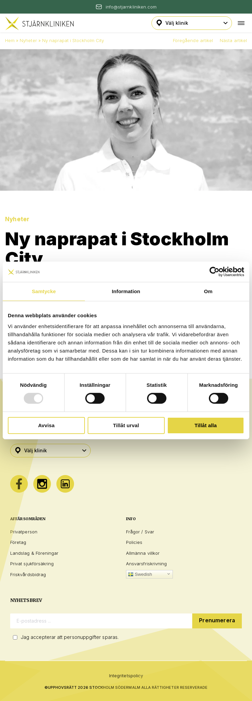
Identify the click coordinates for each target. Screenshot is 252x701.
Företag (18, 542)
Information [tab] (126, 291)
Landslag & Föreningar (34, 553)
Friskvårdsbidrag (28, 574)
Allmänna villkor (143, 553)
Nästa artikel (233, 40)
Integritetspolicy (126, 675)
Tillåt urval (126, 425)
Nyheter (28, 40)
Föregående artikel (193, 40)
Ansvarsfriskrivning (146, 563)
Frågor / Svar (140, 531)
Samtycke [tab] (44, 291)
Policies (134, 542)
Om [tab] (208, 291)
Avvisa (46, 425)
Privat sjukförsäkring (32, 563)
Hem (10, 40)
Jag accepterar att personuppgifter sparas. (70, 637)
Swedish (140, 574)
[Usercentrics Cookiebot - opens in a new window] (214, 272)
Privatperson (23, 531)
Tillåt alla (206, 425)
